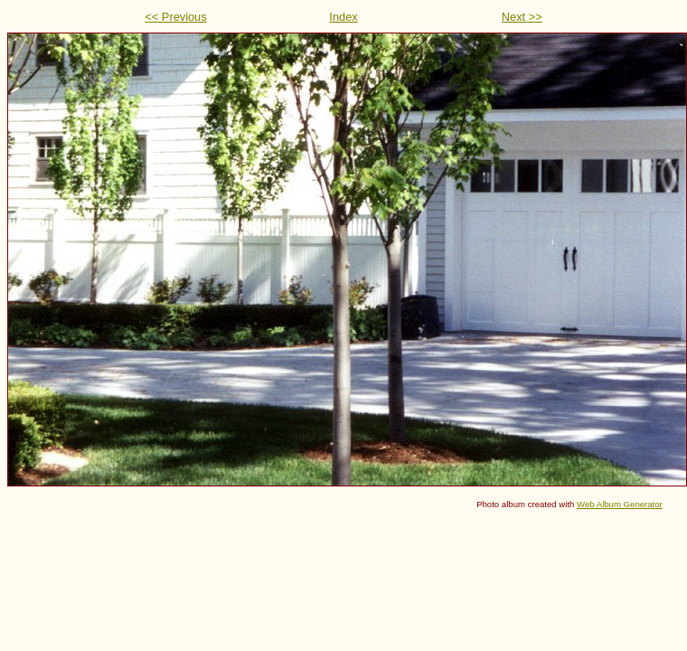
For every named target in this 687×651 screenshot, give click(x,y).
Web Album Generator (620, 504)
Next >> (522, 17)
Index (343, 17)
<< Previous (175, 17)
